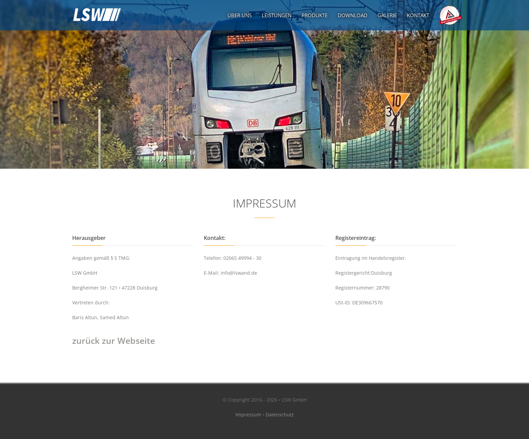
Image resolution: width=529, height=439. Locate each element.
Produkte (315, 15)
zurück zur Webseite (113, 340)
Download (352, 15)
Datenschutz (280, 414)
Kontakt (418, 15)
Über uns (239, 15)
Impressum (248, 414)
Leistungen (276, 15)
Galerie (387, 15)
